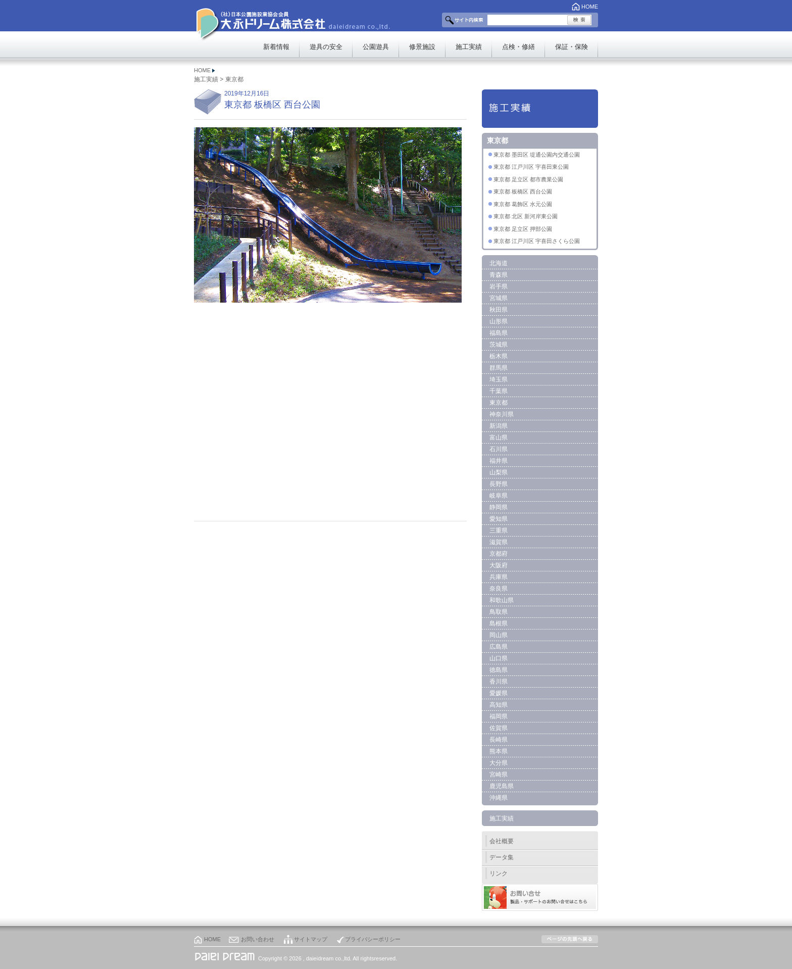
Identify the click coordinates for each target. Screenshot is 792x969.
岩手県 (498, 286)
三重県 (498, 530)
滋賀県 (498, 542)
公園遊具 (376, 47)
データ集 (501, 857)
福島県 (498, 332)
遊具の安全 (326, 47)
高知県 (498, 704)
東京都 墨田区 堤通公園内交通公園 (536, 155)
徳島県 (498, 669)
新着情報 (276, 47)
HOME (589, 7)
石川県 (498, 449)
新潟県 (498, 425)
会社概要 (501, 841)
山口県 (498, 658)
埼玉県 (498, 379)
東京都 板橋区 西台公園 (522, 191)
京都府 (498, 553)
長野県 (498, 484)
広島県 (498, 646)
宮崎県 (498, 774)
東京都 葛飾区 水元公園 (522, 204)
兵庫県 (498, 576)
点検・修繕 (518, 47)
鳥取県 (498, 611)
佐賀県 (498, 728)
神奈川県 (501, 414)
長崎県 (498, 739)
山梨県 (498, 472)
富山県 (498, 437)
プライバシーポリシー (373, 939)
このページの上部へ (569, 939)
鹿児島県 (501, 786)
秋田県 (498, 309)
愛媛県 (498, 693)
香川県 (498, 681)
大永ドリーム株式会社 (274, 21)
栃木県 (498, 356)
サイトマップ (310, 939)
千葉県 (498, 391)
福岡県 (498, 716)
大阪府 (498, 565)
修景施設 (422, 47)
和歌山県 (501, 600)
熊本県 (498, 751)
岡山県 (498, 635)
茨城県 (498, 344)
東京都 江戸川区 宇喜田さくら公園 (536, 241)
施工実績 (469, 47)
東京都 (234, 79)
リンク (498, 873)
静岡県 (498, 507)
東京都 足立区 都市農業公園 (528, 179)
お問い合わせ (257, 939)
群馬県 (498, 367)
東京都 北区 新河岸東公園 (525, 216)
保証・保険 (571, 47)
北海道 (498, 263)
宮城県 (498, 298)
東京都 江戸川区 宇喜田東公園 (531, 167)
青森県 (498, 274)
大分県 (498, 762)
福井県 (498, 460)
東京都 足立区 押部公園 (522, 229)
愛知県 (498, 518)
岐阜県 (498, 495)
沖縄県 (498, 797)
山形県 (498, 321)
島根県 (498, 623)
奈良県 (498, 588)
